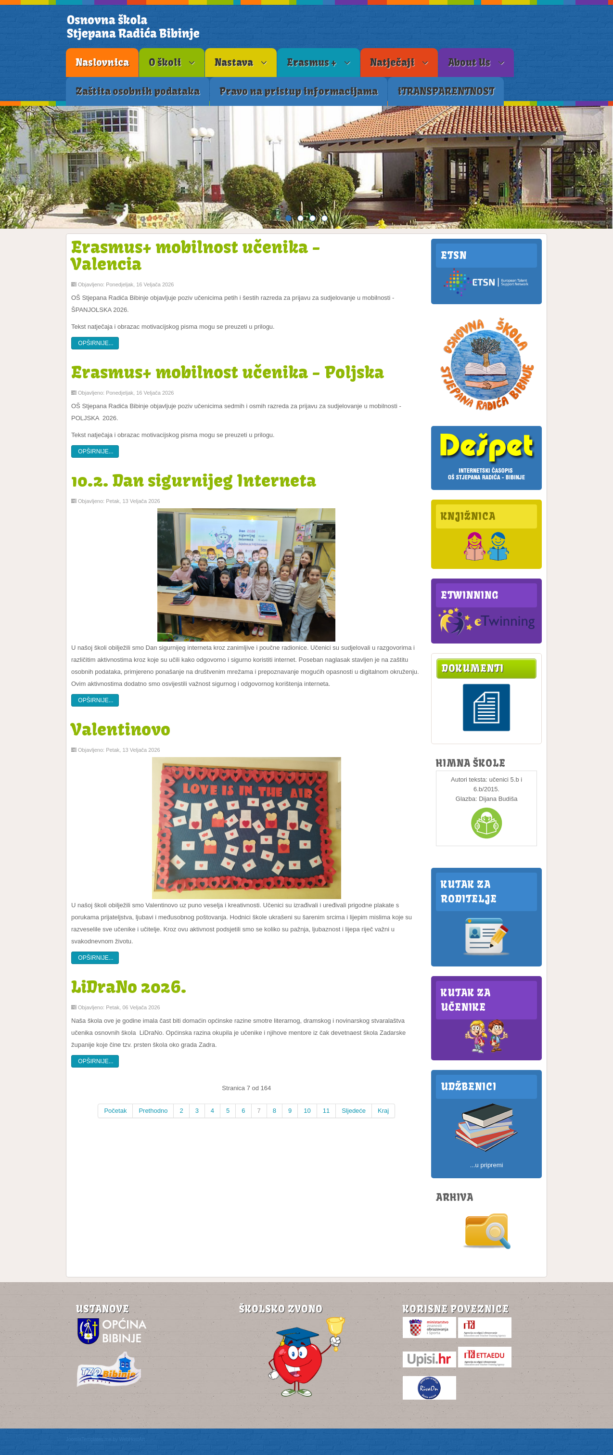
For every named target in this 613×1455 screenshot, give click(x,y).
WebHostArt (132, 1439)
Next (603, 167)
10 (307, 1110)
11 (326, 1110)
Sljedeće (354, 1110)
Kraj (383, 1110)
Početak (115, 1110)
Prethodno (153, 1110)
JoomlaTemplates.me (88, 1439)
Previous (9, 167)
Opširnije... (95, 343)
